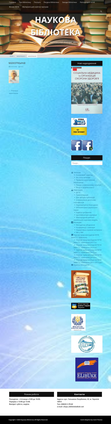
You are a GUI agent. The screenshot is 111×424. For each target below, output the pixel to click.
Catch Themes (97, 420)
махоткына (21, 56)
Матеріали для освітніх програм (35, 7)
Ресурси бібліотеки (51, 2)
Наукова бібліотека (27, 420)
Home (12, 56)
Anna (21, 67)
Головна (12, 2)
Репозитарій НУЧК (87, 2)
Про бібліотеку (25, 2)
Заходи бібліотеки (69, 2)
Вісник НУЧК (14, 7)
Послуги (37, 2)
